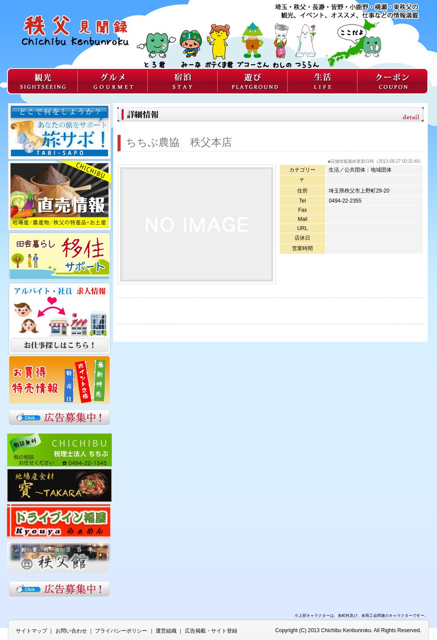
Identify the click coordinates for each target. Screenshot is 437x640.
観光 (42, 81)
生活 (322, 81)
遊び (252, 81)
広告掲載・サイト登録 (211, 631)
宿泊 (182, 81)
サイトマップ (31, 631)
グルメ (112, 81)
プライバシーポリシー (121, 631)
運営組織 (166, 631)
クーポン (392, 81)
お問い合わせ (71, 631)
